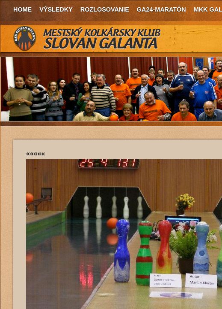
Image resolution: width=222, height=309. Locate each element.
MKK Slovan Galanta (87, 38)
